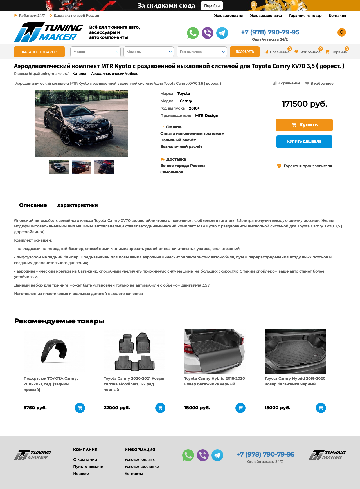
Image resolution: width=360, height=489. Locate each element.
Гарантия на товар (305, 16)
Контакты (337, 16)
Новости (81, 473)
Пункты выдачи (88, 466)
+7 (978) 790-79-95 (270, 32)
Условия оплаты (228, 16)
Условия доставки (266, 16)
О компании (85, 459)
